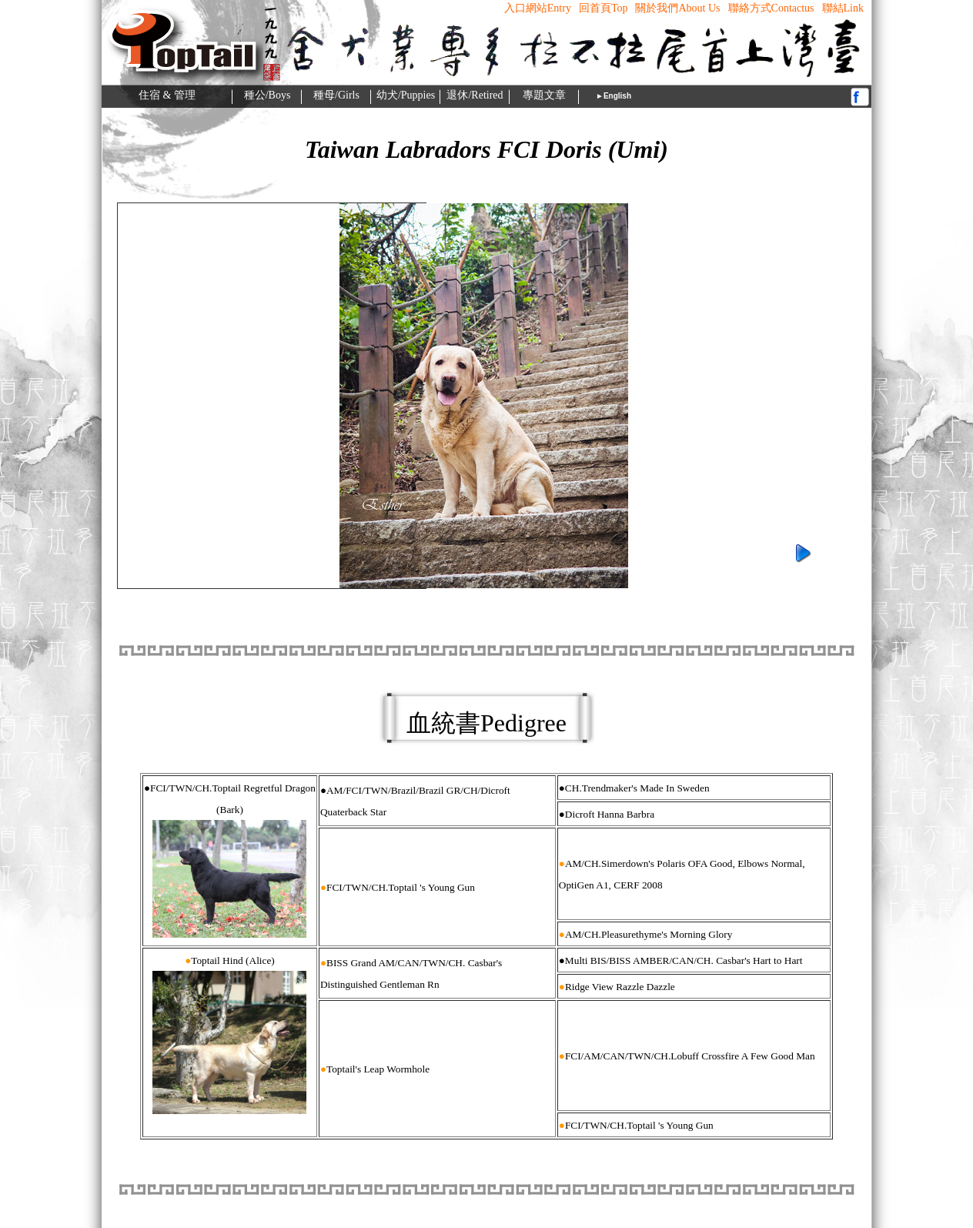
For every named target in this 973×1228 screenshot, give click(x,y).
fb (859, 96)
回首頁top (603, 8)
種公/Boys (267, 95)
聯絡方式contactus (771, 8)
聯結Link (843, 8)
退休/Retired (474, 95)
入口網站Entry (537, 8)
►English (613, 96)
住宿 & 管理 (167, 95)
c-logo (182, 6)
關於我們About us (677, 8)
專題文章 (544, 95)
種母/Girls (336, 95)
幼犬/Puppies (405, 95)
